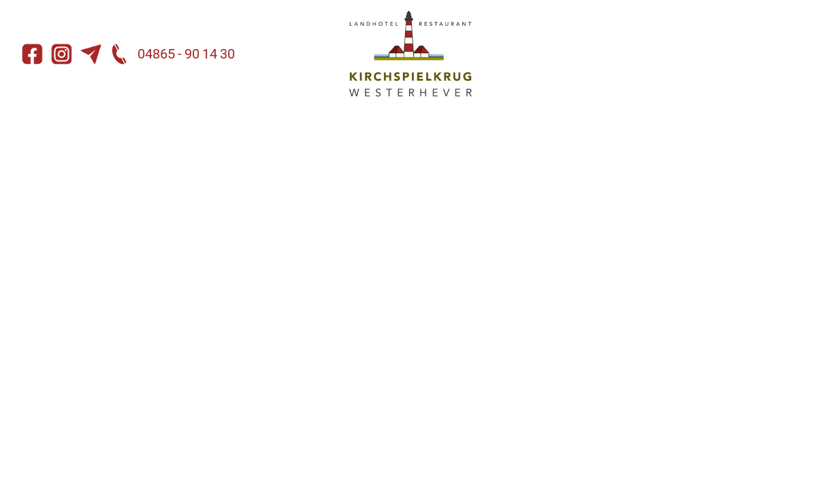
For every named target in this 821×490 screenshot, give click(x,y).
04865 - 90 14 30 (172, 54)
